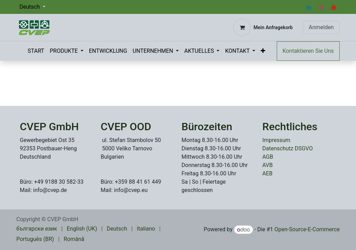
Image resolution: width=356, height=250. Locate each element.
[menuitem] (36, 51)
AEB (267, 173)
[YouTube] (333, 6)
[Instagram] (321, 6)
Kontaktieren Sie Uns (308, 51)
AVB (267, 165)
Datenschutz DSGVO (287, 148)
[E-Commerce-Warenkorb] (263, 27)
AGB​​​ (267, 156)
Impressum (276, 140)
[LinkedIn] (308, 6)
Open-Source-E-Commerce (307, 229)
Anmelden (321, 27)
